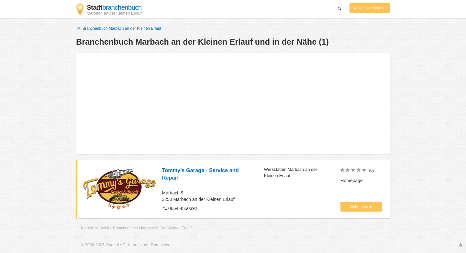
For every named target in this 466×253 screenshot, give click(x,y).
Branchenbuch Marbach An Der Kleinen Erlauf (152, 228)
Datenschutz (162, 245)
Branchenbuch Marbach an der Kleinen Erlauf (118, 28)
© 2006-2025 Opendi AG (103, 245)
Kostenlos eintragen (370, 8)
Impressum (138, 245)
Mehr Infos (359, 206)
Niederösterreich (95, 228)
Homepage (351, 180)
